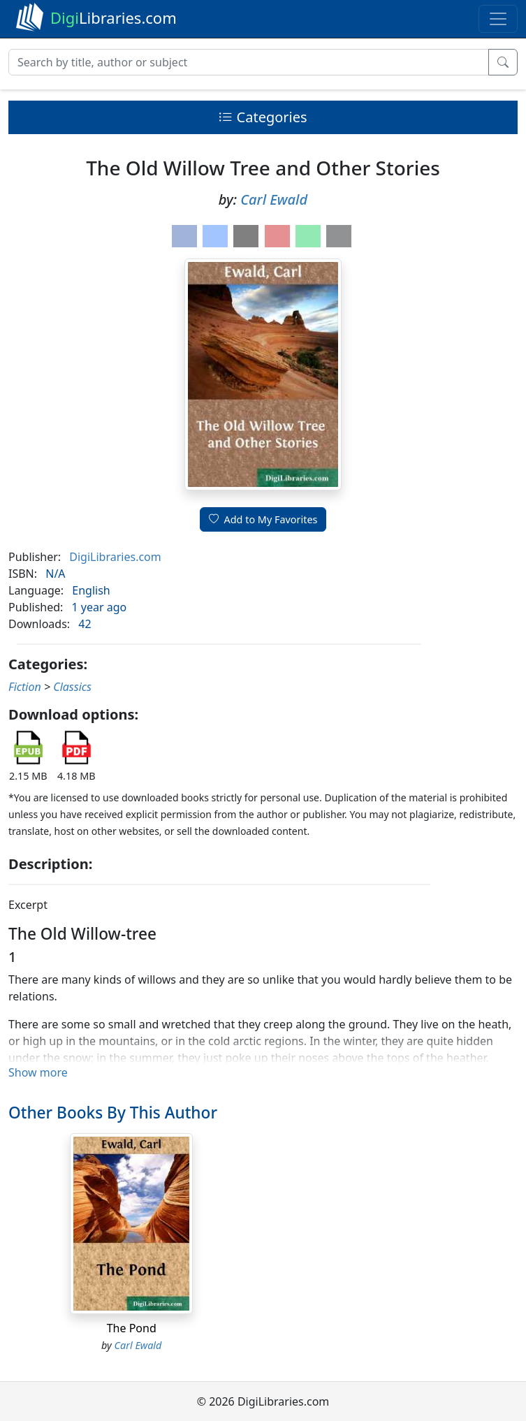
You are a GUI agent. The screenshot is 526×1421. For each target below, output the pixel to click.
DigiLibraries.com (115, 556)
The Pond (131, 1328)
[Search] (248, 62)
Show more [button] (38, 1072)
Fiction (24, 686)
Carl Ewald (273, 199)
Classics (72, 686)
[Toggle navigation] (498, 19)
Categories (263, 117)
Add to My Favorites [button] (263, 519)
